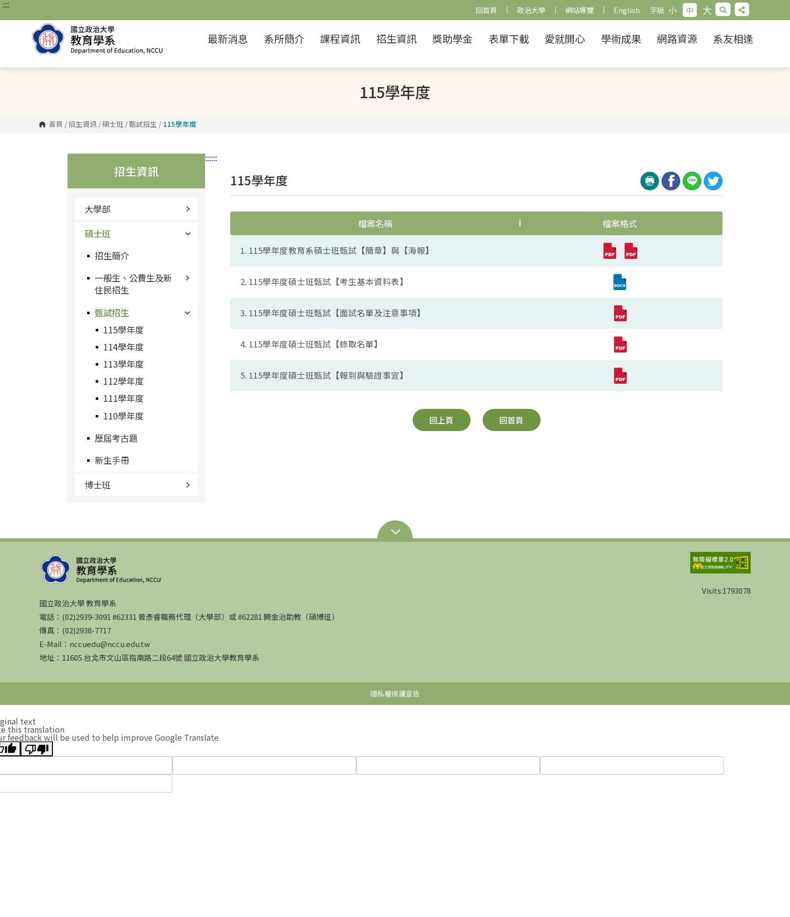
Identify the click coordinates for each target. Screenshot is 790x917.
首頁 (56, 124)
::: (6, 4)
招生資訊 (396, 38)
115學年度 (123, 329)
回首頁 (486, 10)
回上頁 (441, 420)
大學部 (137, 208)
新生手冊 (112, 460)
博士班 (137, 484)
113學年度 (123, 364)
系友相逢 (733, 38)
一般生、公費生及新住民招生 (142, 283)
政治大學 (531, 10)
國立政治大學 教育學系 (105, 38)
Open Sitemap (395, 532)
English (627, 10)
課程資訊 (340, 38)
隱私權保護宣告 (395, 693)
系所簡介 (284, 38)
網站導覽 (579, 10)
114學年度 (123, 346)
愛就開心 (565, 38)
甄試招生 (143, 124)
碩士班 (112, 124)
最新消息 (228, 38)
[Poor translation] (37, 748)
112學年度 (123, 381)
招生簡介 (112, 255)
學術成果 (621, 38)
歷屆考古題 (116, 438)
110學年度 (123, 415)
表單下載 (509, 38)
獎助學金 (452, 38)
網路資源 (677, 38)
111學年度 (123, 398)
